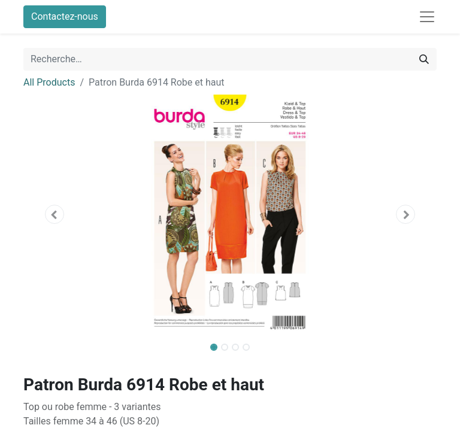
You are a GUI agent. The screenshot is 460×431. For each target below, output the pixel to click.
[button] (54, 214)
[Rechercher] (424, 59)
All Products (49, 82)
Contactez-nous (64, 16)
